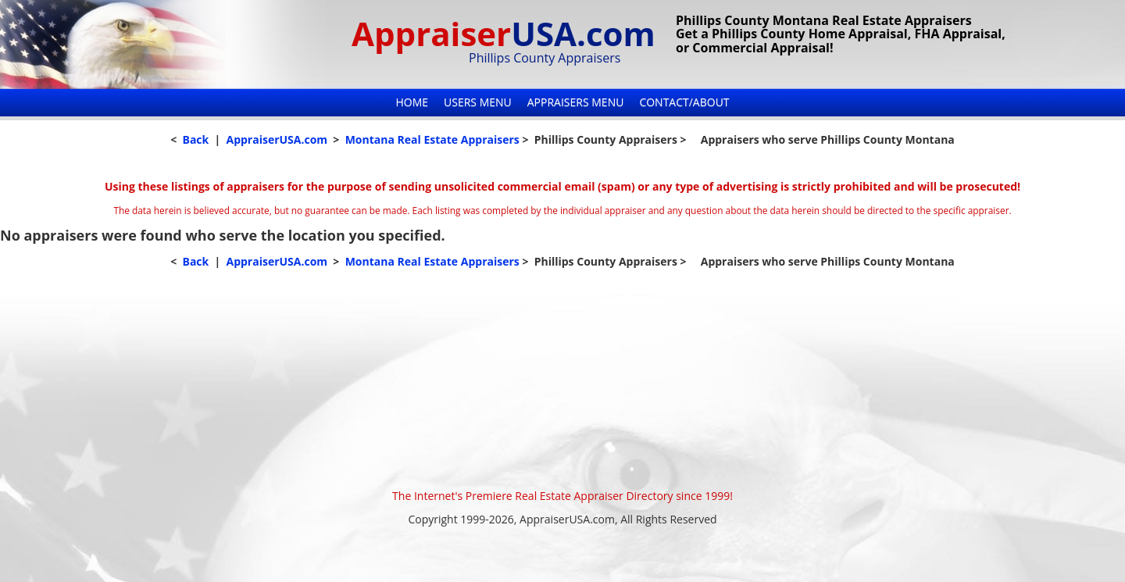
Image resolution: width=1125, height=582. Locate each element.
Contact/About (684, 102)
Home (411, 102)
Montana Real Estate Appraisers (432, 139)
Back (195, 139)
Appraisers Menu (575, 102)
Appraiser (503, 33)
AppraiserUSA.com (276, 139)
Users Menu (478, 102)
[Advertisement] (562, 379)
